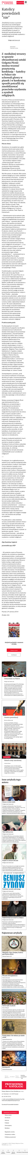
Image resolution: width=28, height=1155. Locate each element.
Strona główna (7, 1076)
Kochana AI (6, 1067)
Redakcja (7, 1128)
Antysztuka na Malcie (12, 679)
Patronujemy (8, 1125)
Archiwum (14, 655)
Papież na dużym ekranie (10, 860)
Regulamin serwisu (10, 1131)
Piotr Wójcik (5, 1007)
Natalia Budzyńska (7, 1039)
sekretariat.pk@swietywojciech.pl (11, 1100)
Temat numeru (17, 1076)
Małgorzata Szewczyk (14, 40)
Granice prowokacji (11, 717)
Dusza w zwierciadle (8, 802)
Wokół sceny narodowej (12, 760)
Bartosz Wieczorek (8, 720)
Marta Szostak (6, 977)
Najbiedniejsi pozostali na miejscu (13, 917)
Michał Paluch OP (7, 956)
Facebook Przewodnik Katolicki (10, 1104)
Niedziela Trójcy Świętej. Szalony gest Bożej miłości (12, 953)
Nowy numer (8, 1115)
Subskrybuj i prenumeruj (10, 1112)
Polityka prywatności (10, 1137)
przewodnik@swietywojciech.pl (14, 1099)
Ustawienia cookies (10, 1134)
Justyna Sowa (7, 763)
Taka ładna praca (7, 832)
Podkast (7, 1123)
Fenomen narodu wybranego (11, 889)
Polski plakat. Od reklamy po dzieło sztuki (13, 1036)
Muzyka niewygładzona (9, 975)
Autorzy (7, 1120)
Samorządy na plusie (8, 1005)
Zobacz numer (14, 650)
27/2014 (14, 644)
